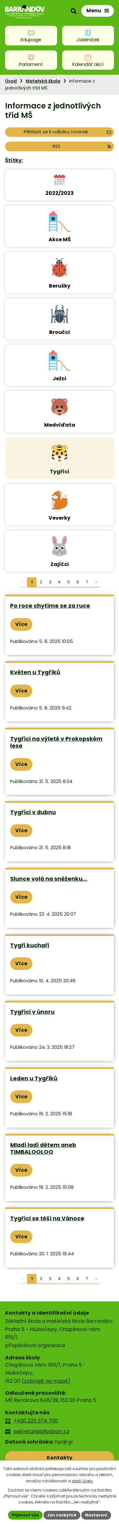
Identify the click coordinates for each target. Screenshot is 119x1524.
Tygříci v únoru (32, 1012)
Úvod (11, 81)
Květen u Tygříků (35, 672)
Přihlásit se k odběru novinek (67, 132)
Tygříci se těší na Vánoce (47, 1218)
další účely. (83, 1481)
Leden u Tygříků (33, 1078)
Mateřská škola (43, 81)
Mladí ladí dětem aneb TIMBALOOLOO (43, 1148)
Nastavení (96, 1515)
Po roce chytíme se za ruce (50, 606)
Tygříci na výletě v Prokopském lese (56, 742)
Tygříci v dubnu (33, 812)
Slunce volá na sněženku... (48, 879)
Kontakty (59, 1457)
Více (21, 624)
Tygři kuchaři (29, 945)
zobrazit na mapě (46, 1381)
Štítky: (14, 160)
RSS (82, 146)
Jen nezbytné (61, 1515)
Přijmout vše (25, 1515)
